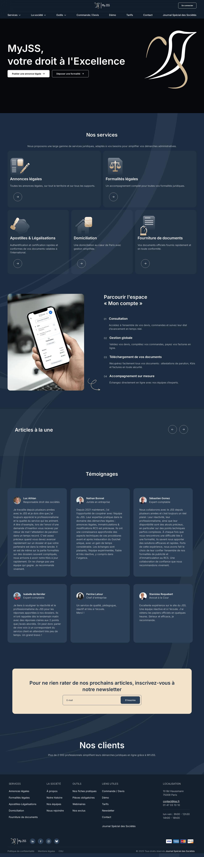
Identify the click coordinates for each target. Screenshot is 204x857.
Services (13, 15)
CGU (61, 851)
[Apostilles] (17, 263)
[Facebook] (40, 841)
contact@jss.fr (171, 801)
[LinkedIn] (32, 841)
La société (37, 15)
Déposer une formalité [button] (70, 73)
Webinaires (79, 804)
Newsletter (108, 810)
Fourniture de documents (160, 238)
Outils (59, 15)
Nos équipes (54, 804)
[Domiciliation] (81, 263)
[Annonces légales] (17, 197)
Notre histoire (54, 797)
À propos (52, 791)
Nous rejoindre (55, 810)
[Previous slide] (172, 429)
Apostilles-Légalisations (22, 804)
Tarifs (129, 15)
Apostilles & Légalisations (32, 238)
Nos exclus (79, 810)
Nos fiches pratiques (84, 791)
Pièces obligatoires (84, 797)
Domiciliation (85, 238)
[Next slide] (183, 429)
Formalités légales (122, 179)
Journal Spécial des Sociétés (179, 15)
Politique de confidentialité (21, 851)
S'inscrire (130, 700)
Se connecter (187, 5)
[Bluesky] (56, 841)
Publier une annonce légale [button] (28, 73)
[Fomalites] (113, 197)
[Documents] (145, 263)
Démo (112, 15)
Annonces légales (26, 179)
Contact (147, 15)
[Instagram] (48, 841)
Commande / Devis (88, 15)
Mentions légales (46, 851)
